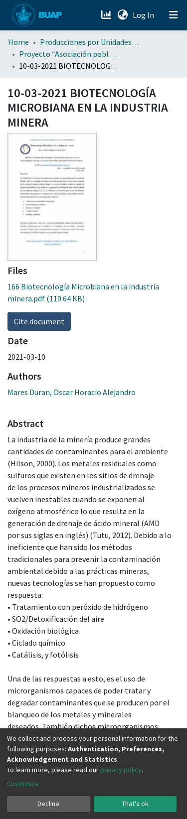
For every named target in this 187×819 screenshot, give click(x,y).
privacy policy (121, 769)
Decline (48, 803)
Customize (23, 783)
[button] (122, 15)
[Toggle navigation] (173, 14)
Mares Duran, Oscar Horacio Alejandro (71, 392)
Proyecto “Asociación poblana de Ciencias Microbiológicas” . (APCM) (69, 54)
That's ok (135, 803)
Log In (144, 15)
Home (18, 42)
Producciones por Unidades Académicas (90, 42)
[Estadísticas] (107, 15)
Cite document (39, 321)
